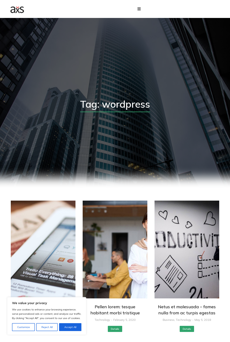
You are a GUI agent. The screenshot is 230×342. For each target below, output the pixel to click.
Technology (102, 322)
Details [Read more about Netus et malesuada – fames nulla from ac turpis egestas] (187, 331)
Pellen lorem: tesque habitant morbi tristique (115, 312)
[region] (46, 316)
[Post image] (43, 252)
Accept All (70, 327)
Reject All (47, 327)
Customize (23, 327)
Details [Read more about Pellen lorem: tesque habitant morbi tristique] (115, 331)
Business (168, 322)
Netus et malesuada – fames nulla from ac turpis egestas (187, 312)
